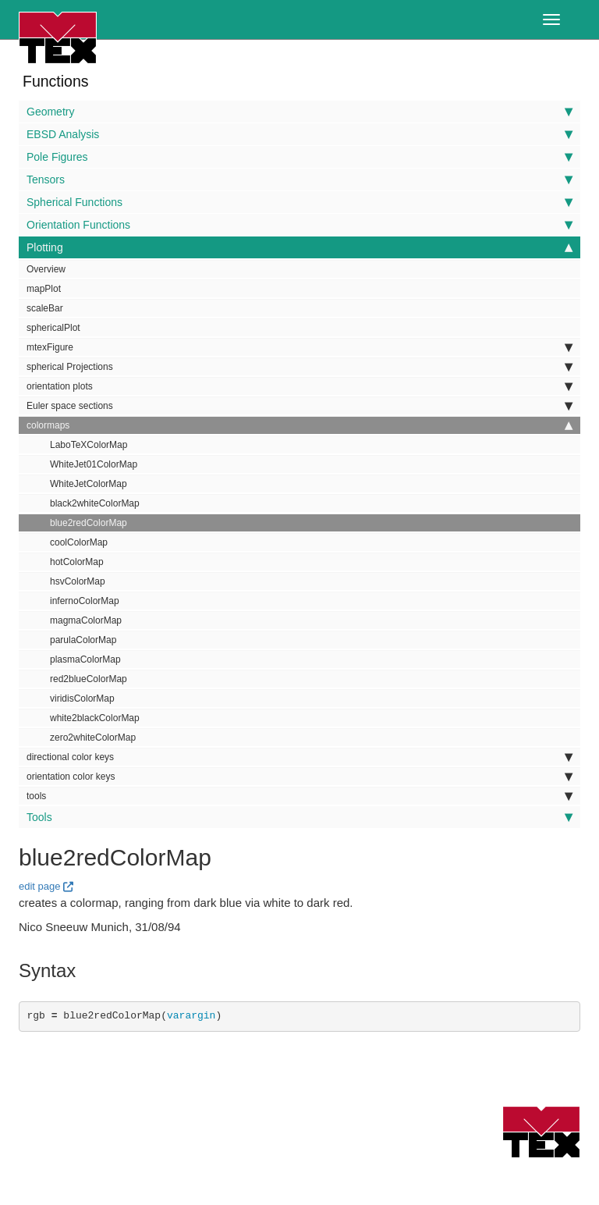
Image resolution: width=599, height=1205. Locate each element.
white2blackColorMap (95, 718)
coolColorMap (79, 542)
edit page (40, 886)
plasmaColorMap (85, 659)
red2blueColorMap (88, 679)
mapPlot (44, 288)
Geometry (299, 111)
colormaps (299, 425)
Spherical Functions (299, 202)
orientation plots (299, 386)
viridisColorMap (82, 698)
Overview (46, 269)
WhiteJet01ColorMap (93, 464)
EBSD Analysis (299, 134)
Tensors (299, 179)
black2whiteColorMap (95, 503)
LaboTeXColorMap (88, 444)
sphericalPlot (53, 327)
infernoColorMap (84, 600)
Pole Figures (299, 157)
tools (299, 796)
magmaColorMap (86, 620)
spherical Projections (299, 367)
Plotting (299, 247)
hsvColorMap (77, 581)
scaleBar (45, 308)
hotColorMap (77, 561)
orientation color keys (299, 777)
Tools (299, 817)
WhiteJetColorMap (88, 483)
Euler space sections (299, 406)
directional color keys (299, 757)
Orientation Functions (299, 225)
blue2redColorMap (88, 522)
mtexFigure (299, 347)
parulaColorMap (83, 639)
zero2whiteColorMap (93, 737)
